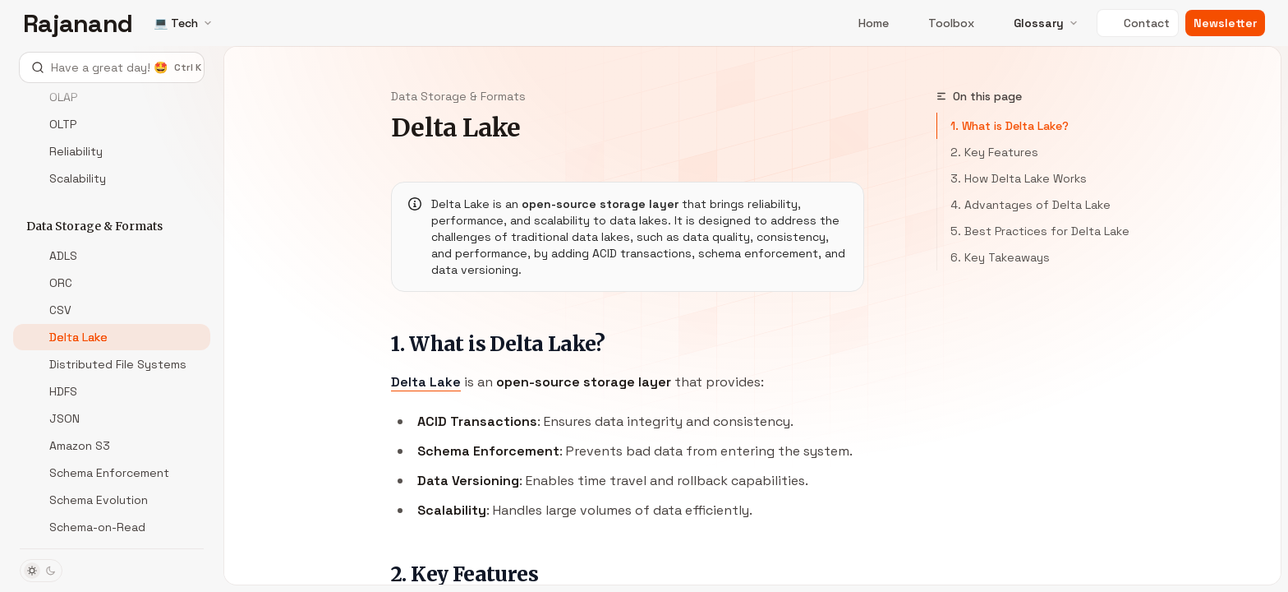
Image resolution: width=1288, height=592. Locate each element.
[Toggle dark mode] (41, 570)
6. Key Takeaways (1000, 257)
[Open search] (112, 67)
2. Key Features (994, 152)
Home (864, 23)
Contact (1138, 23)
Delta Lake (426, 382)
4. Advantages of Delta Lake (1030, 204)
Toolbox (941, 23)
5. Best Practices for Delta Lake (1039, 231)
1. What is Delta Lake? (1009, 125)
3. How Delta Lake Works (1018, 178)
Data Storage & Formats (458, 96)
